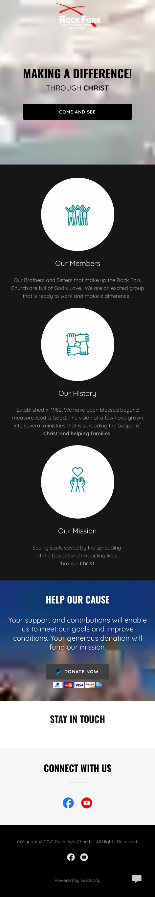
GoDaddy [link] (90, 880)
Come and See (77, 112)
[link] (77, 5)
